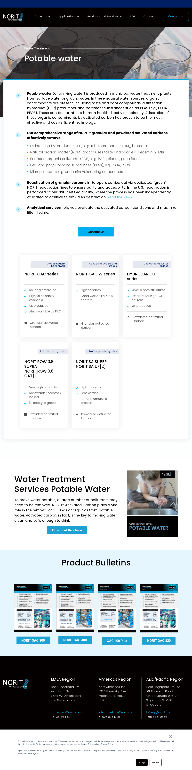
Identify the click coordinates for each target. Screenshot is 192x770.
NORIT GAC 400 (75, 641)
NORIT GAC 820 (159, 641)
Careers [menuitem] (149, 16)
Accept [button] (142, 762)
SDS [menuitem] (132, 16)
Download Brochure (67, 531)
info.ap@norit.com (159, 713)
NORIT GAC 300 (33, 641)
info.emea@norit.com (66, 713)
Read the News (120, 197)
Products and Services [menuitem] (103, 16)
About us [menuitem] (41, 16)
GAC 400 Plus (117, 641)
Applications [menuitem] (67, 16)
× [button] (171, 736)
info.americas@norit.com (117, 713)
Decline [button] (155, 762)
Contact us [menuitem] (176, 16)
